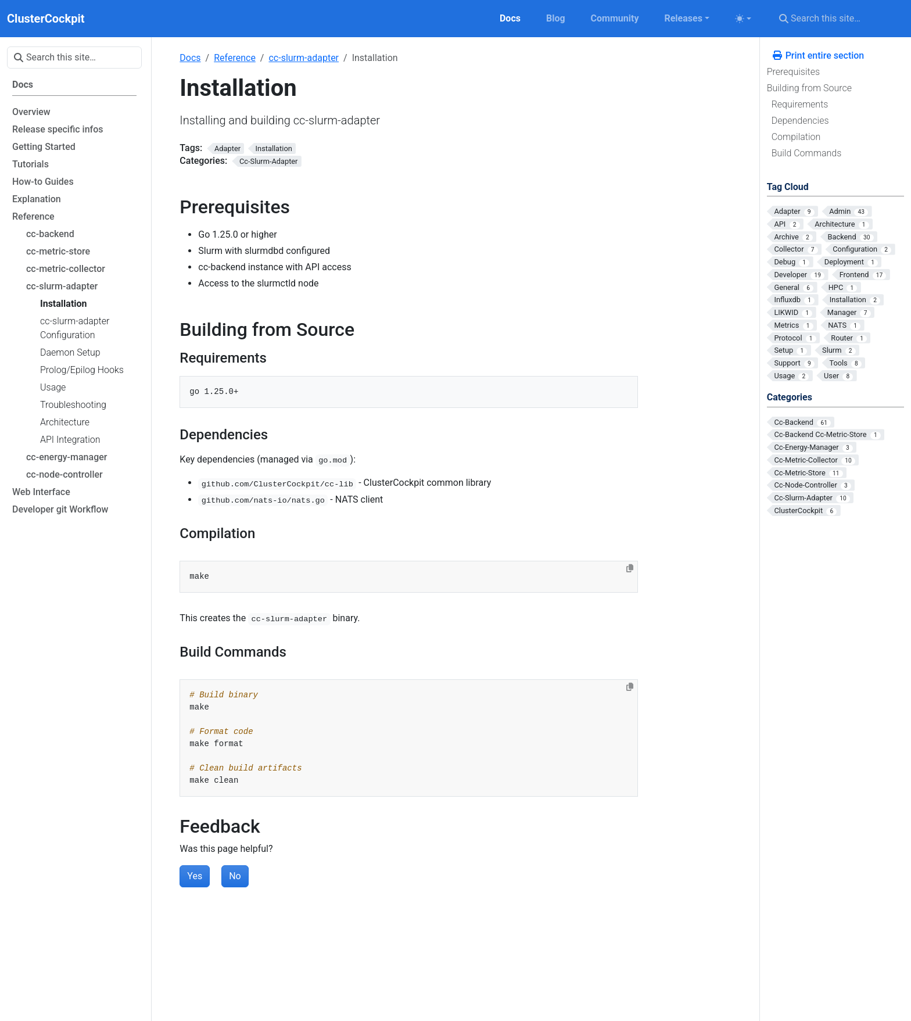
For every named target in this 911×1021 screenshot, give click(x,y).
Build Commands (807, 153)
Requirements (800, 104)
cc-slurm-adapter (303, 57)
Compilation (796, 136)
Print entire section (818, 55)
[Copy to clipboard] (630, 568)
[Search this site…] (838, 18)
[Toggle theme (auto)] (743, 18)
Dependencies (800, 120)
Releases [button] (683, 18)
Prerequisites (793, 71)
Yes (194, 876)
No (235, 876)
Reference (235, 57)
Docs (190, 57)
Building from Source (809, 88)
